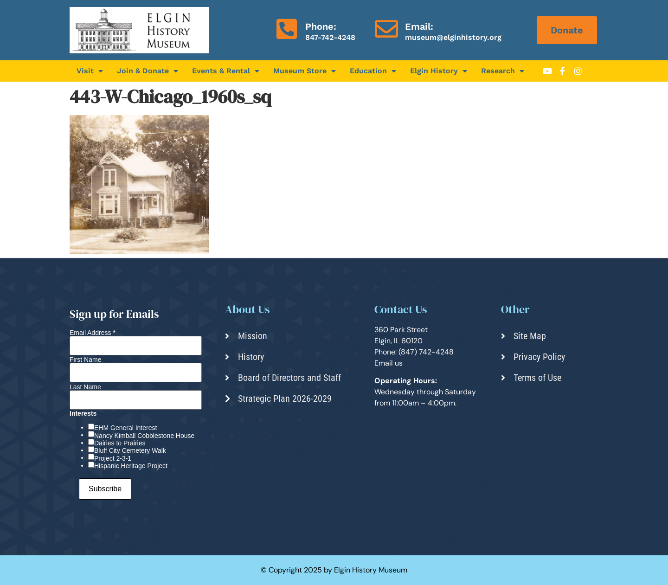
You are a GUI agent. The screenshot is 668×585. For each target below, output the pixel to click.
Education (373, 71)
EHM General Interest (125, 427)
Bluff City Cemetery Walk (130, 450)
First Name (85, 359)
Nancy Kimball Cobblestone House (144, 435)
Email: (419, 26)
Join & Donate (147, 71)
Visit (90, 71)
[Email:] (386, 28)
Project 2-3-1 (112, 458)
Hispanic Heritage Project (130, 466)
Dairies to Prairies (119, 443)
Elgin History (438, 71)
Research (502, 71)
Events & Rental (225, 71)
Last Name (85, 387)
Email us (388, 363)
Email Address (93, 332)
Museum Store (304, 71)
